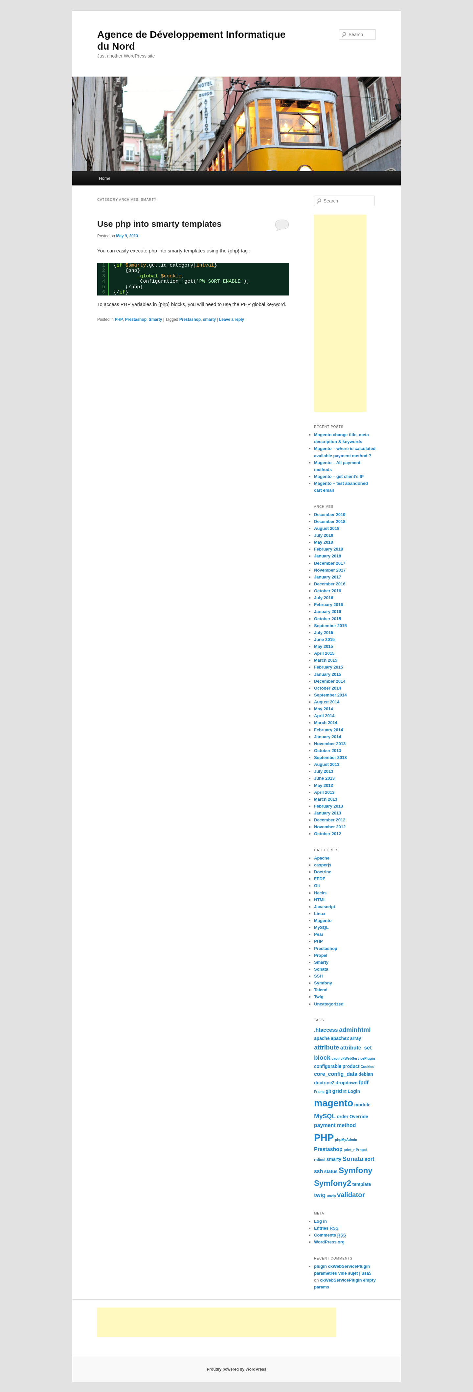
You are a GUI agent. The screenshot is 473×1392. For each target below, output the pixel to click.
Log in (320, 1221)
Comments (330, 1235)
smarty (209, 319)
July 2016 (323, 597)
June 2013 (324, 778)
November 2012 (330, 826)
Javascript (324, 906)
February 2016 (328, 604)
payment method (335, 1125)
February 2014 (328, 729)
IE (345, 1092)
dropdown (347, 1082)
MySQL (321, 927)
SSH (318, 976)
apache (322, 1038)
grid (337, 1091)
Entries (326, 1228)
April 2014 (324, 715)
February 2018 (328, 549)
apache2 (340, 1038)
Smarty (155, 319)
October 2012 (327, 833)
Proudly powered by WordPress (236, 1369)
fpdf (364, 1082)
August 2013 (326, 764)
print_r (349, 1150)
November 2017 (330, 570)
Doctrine (322, 871)
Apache (321, 858)
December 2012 (329, 819)
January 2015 (327, 674)
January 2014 (327, 736)
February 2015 (328, 667)
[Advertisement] (340, 313)
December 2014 (329, 681)
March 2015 (325, 660)
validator (351, 1194)
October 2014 (327, 688)
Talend (320, 989)
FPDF (319, 878)
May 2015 (323, 646)
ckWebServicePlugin (358, 1058)
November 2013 (330, 743)
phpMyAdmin (346, 1140)
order (342, 1116)
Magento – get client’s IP (339, 476)
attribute (326, 1047)
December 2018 (329, 521)
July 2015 (323, 632)
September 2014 (330, 695)
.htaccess (326, 1030)
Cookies (367, 1067)
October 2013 (327, 750)
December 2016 (329, 583)
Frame (319, 1092)
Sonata (321, 969)
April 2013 (324, 792)
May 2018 (323, 542)
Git (317, 885)
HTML (320, 899)
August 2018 (326, 528)
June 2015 (324, 639)
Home (104, 178)
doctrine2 (324, 1082)
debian (365, 1074)
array (355, 1038)
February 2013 (328, 806)
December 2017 (329, 563)
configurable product (336, 1066)
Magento (322, 920)
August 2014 (326, 701)
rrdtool (319, 1160)
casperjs (322, 864)
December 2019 (329, 514)
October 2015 (327, 618)
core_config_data (335, 1074)
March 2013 (325, 799)
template (361, 1184)
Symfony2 (332, 1183)
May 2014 (323, 708)
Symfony (323, 982)
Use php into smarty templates (159, 224)
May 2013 (323, 785)
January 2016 (327, 611)
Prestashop (135, 319)
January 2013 (327, 813)
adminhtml (355, 1029)
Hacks (320, 892)
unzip (331, 1196)
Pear (318, 934)
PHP (119, 319)
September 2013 (330, 757)
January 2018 (327, 556)
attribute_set (356, 1047)
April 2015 (324, 653)
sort (369, 1159)
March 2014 (325, 722)
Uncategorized (329, 1004)
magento (333, 1103)
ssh (318, 1171)
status (331, 1171)
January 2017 (327, 577)
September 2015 (330, 625)
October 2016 (327, 590)
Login (354, 1091)
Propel (320, 955)
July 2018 (323, 535)
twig (320, 1195)
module (362, 1104)
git (328, 1091)
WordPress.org (329, 1241)
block (322, 1057)
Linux (320, 913)
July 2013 (323, 771)
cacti (335, 1058)
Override (358, 1116)
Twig (319, 996)
